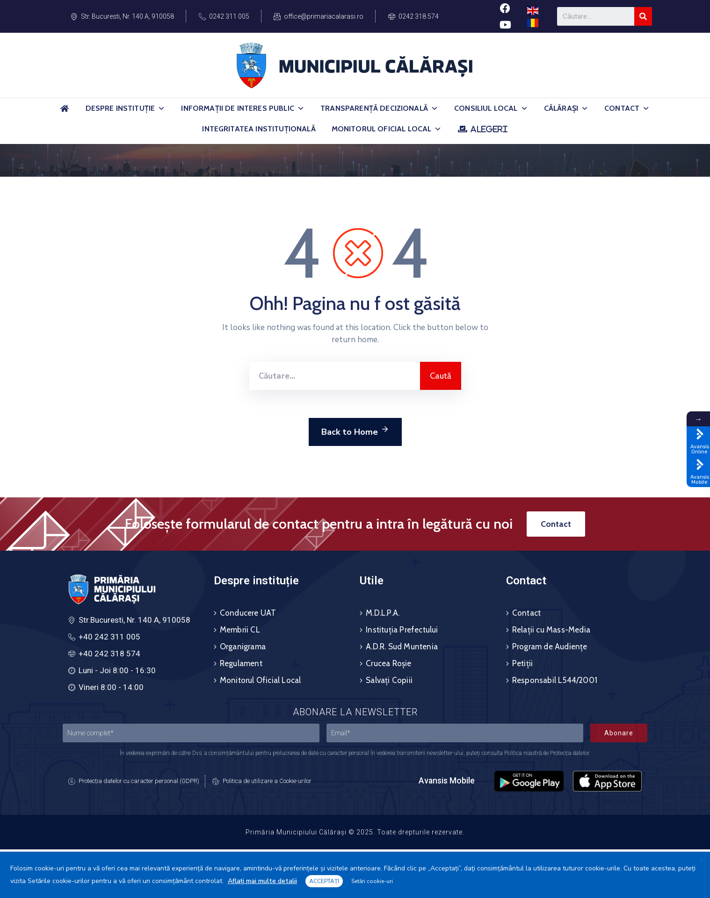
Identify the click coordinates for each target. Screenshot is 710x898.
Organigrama (243, 646)
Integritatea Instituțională (258, 128)
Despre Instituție (126, 108)
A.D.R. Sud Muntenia (402, 646)
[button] (161, 108)
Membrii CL (240, 629)
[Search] (643, 16)
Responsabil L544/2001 (554, 680)
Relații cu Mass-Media (551, 629)
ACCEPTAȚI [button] (324, 881)
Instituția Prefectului (402, 629)
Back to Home (355, 431)
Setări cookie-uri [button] (372, 881)
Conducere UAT (248, 613)
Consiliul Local (491, 108)
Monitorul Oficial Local (387, 129)
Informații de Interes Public (242, 108)
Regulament (241, 663)
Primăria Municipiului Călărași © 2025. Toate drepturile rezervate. (355, 832)
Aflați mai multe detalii (262, 880)
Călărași (566, 108)
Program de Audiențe (549, 646)
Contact (627, 108)
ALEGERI (489, 129)
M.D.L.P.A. (382, 613)
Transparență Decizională (379, 108)
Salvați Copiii (389, 680)
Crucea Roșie (388, 663)
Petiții (522, 663)
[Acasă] (65, 112)
